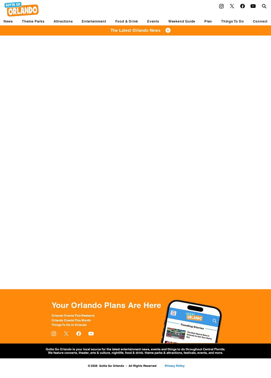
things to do (176, 349)
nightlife (117, 352)
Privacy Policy (175, 365)
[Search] (264, 6)
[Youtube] (253, 6)
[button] (33, 21)
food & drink (133, 352)
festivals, (190, 352)
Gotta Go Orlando (59, 349)
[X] (232, 6)
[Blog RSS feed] (168, 30)
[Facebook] (243, 6)
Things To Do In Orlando (69, 325)
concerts (70, 352)
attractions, (174, 352)
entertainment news (135, 349)
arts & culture (99, 352)
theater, (84, 352)
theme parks (154, 352)
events (156, 349)
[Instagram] (221, 6)
